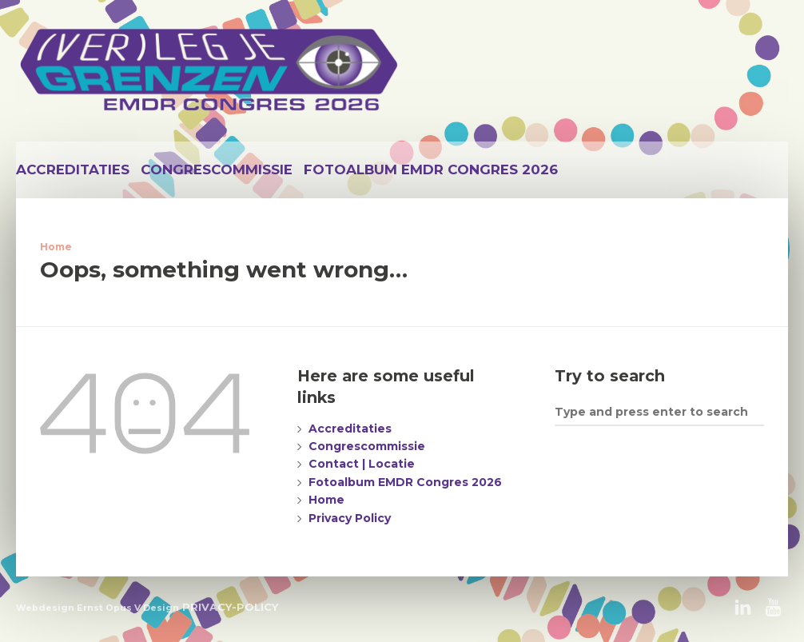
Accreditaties (72, 169)
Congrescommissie (217, 169)
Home (56, 247)
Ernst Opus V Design (128, 607)
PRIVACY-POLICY (230, 606)
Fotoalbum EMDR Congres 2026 (431, 169)
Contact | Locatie (361, 464)
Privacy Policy (349, 518)
